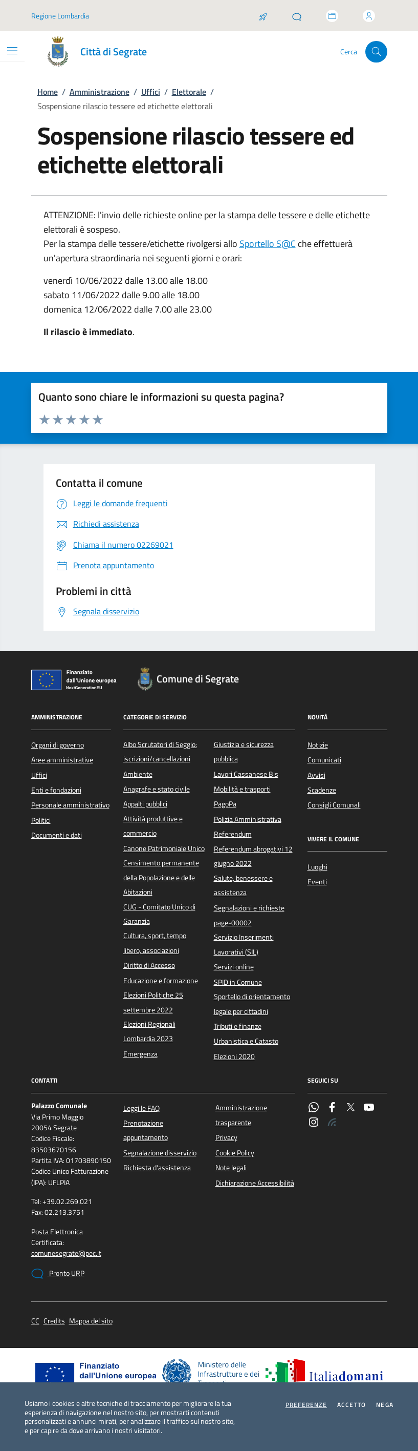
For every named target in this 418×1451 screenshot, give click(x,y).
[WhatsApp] (313, 1108)
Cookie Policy (234, 1152)
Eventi (317, 881)
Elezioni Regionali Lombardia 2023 (149, 1031)
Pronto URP (57, 1274)
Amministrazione (99, 92)
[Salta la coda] (263, 16)
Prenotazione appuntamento (145, 1130)
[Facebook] (332, 1108)
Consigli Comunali (334, 805)
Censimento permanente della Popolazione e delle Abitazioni (161, 877)
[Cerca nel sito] (376, 52)
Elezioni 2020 (234, 1056)
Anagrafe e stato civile (156, 789)
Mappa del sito (91, 1321)
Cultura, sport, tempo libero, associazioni (154, 943)
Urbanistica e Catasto (246, 1041)
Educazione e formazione (160, 980)
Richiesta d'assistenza (157, 1167)
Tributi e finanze (237, 1026)
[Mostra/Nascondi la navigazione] (12, 51)
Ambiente (137, 774)
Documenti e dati (56, 835)
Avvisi (316, 775)
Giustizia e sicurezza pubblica (244, 751)
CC (35, 1321)
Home (47, 92)
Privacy (226, 1137)
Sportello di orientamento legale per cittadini (252, 1004)
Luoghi (317, 867)
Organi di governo (57, 745)
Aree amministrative (62, 759)
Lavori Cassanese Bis (246, 774)
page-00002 (233, 922)
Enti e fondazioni (56, 790)
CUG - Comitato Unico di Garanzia (159, 914)
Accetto (351, 1405)
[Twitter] (350, 1108)
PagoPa (225, 804)
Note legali (231, 1167)
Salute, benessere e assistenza (243, 885)
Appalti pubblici (145, 804)
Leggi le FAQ (141, 1108)
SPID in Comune (238, 982)
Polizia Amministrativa (247, 819)
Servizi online (234, 966)
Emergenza (140, 1054)
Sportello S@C (267, 244)
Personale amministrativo (70, 805)
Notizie (317, 745)
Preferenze (306, 1405)
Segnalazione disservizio (159, 1152)
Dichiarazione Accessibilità (254, 1183)
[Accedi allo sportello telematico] (332, 16)
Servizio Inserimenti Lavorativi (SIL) (244, 944)
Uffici (150, 92)
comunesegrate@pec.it (66, 1253)
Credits (54, 1321)
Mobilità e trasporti (242, 789)
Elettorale (189, 92)
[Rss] (332, 1123)
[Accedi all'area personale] (368, 16)
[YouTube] (369, 1108)
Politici (41, 820)
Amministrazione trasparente (241, 1115)
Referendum (233, 834)
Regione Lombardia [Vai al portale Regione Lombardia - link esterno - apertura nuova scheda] (60, 15)
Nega (384, 1405)
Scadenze (321, 790)
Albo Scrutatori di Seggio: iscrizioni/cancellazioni (160, 751)
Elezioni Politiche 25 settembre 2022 (153, 1002)
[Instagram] (313, 1123)
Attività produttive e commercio (153, 826)
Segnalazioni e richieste (249, 908)
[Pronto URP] (297, 16)
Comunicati (324, 759)
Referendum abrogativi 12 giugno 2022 (253, 856)
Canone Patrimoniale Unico (164, 848)
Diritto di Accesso (149, 965)
